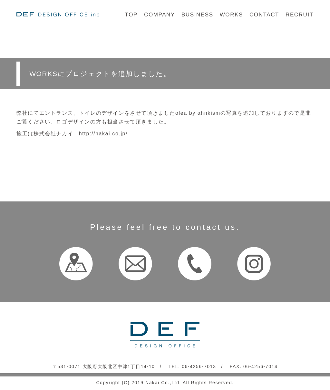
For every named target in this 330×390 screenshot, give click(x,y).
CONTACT (264, 15)
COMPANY (159, 15)
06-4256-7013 (199, 366)
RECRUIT (300, 15)
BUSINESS (197, 15)
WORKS (231, 15)
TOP (131, 15)
